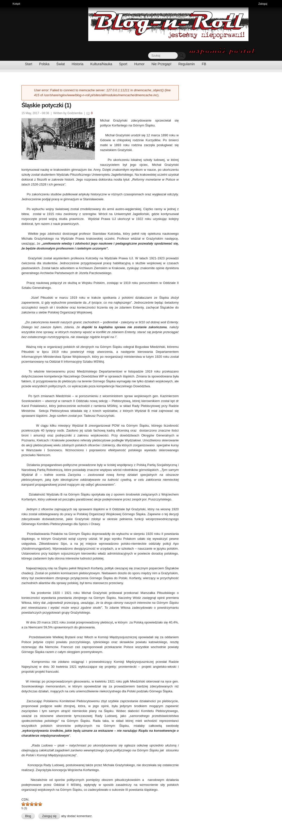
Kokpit (18, 3)
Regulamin (186, 64)
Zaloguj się (49, 816)
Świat (60, 64)
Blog (28, 816)
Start (28, 64)
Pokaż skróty (276, 4)
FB (204, 64)
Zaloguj (262, 3)
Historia (77, 64)
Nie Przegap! (162, 64)
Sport (123, 64)
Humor (139, 64)
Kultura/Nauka (101, 64)
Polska (44, 64)
